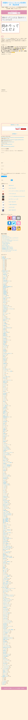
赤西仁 (4, 423)
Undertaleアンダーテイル (7, 626)
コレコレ (4, 517)
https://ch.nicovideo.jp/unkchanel (6, 144)
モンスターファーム (6, 654)
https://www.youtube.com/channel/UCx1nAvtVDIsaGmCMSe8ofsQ (12, 137)
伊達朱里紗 (5, 292)
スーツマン (5, 390)
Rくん (4, 426)
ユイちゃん (5, 357)
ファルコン (5, 370)
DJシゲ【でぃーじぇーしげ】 (13, 199)
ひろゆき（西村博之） (7, 561)
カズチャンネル (5, 301)
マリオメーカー (5, 636)
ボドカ (4, 304)
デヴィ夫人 (5, 425)
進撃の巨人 (5, 650)
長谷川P (4, 562)
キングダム (5, 648)
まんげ (4, 361)
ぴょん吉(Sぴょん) (6, 368)
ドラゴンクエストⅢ (6, 646)
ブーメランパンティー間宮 (7, 371)
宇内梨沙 (4, 285)
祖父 (4, 386)
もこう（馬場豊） (6, 581)
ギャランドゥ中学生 (6, 475)
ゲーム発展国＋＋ (6, 632)
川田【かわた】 (11, 185)
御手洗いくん (5, 412)
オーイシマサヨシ (6, 575)
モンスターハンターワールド (8, 596)
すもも (4, 434)
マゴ (4, 322)
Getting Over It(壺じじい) (7, 353)
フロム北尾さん (5, 502)
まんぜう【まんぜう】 (12, 188)
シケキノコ (5, 347)
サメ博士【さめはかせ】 (13, 204)
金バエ (4, 490)
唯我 (4, 567)
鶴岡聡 (4, 319)
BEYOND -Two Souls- (6, 600)
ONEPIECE (5, 627)
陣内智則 (4, 311)
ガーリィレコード (6, 313)
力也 (4, 439)
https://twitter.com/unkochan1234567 (7, 141)
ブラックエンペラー (6, 444)
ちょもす (4, 317)
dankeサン (5, 289)
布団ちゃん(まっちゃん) (7, 582)
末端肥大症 (5, 363)
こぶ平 (4, 397)
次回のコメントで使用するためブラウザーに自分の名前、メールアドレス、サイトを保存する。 (13, 174)
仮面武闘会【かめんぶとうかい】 (7, 248)
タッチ (4, 337)
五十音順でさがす (5, 258)
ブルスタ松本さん (6, 552)
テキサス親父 (5, 345)
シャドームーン (5, 392)
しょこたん (5, 400)
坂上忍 (4, 343)
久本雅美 (4, 342)
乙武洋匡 (4, 351)
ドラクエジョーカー (6, 630)
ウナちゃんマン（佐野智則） (8, 557)
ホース (4, 375)
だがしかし (5, 384)
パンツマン (5, 494)
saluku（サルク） (6, 512)
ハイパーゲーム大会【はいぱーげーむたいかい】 (17, 196)
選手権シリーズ (5, 671)
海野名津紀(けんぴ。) (6, 416)
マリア (4, 362)
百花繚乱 (4, 450)
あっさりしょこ (5, 474)
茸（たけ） (5, 346)
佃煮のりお (5, 381)
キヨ (4, 565)
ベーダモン (5, 373)
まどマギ (4, 651)
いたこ (4, 419)
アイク (4, 489)
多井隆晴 (4, 291)
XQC (4, 455)
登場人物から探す (5, 270)
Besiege (4, 628)
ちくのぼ (4, 485)
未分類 (3, 684)
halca (4, 367)
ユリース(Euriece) (6, 318)
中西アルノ (5, 277)
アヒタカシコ (5, 273)
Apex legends (5, 663)
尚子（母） (5, 571)
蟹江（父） (5, 570)
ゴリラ (4, 422)
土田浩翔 (4, 294)
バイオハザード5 (6, 601)
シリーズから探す (5, 668)
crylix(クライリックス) (7, 306)
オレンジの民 (5, 446)
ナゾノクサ (5, 387)
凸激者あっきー (5, 483)
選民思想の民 (5, 478)
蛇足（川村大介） (6, 583)
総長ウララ (5, 460)
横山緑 (4, 558)
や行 (4, 267)
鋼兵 (4, 553)
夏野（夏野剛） (5, 520)
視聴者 (3, 257)
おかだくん (5, 495)
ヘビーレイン (5, 617)
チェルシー (5, 385)
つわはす (4, 443)
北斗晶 (4, 436)
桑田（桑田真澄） (6, 519)
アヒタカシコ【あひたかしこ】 (7, 246)
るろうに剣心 (5, 616)
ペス (4, 374)
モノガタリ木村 (5, 563)
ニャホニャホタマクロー (7, 380)
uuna (4, 438)
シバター (4, 488)
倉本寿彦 (4, 350)
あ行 (4, 259)
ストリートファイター (7, 620)
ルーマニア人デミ (7, 38)
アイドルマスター (6, 608)
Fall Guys (4, 658)
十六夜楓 (4, 323)
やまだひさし (5, 585)
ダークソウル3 (5, 659)
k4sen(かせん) (5, 305)
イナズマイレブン (6, 622)
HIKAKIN (4, 481)
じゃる (4, 560)
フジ (4, 471)
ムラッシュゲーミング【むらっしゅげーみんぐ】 (17, 190)
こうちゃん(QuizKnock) (7, 327)
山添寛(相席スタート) (6, 280)
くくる (4, 402)
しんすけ (4, 445)
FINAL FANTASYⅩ (6, 655)
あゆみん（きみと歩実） (7, 532)
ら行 (4, 268)
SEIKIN (4, 499)
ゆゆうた (4, 542)
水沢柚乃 (4, 360)
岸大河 (4, 284)
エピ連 (4, 410)
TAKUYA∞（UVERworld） (7, 513)
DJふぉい (4, 279)
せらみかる (5, 540)
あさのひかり (5, 537)
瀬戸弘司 (4, 302)
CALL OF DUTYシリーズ (7, 590)
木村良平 (4, 334)
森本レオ (4, 431)
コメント (2, 152)
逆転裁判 (4, 607)
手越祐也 (4, 510)
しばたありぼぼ (5, 332)
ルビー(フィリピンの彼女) (7, 462)
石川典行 (4, 417)
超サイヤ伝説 (5, 591)
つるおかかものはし (6, 578)
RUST (4, 640)
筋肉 (4, 401)
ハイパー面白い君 (6, 376)
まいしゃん (5, 440)
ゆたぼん (4, 505)
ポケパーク (5, 611)
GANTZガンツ (5, 615)
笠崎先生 (4, 411)
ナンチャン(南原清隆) (6, 465)
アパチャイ (5, 523)
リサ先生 (4, 406)
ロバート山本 (5, 459)
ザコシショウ (5, 321)
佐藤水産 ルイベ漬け (15, 124)
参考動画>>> (14, 133)
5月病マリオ (5, 539)
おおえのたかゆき (6, 297)
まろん (4, 492)
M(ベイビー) (5, 409)
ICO (3, 592)
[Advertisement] (9, 101)
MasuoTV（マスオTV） (7, 530)
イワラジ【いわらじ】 (12, 193)
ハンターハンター (6, 667)
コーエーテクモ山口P (6, 551)
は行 (4, 265)
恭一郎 (4, 473)
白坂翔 (4, 325)
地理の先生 (5, 382)
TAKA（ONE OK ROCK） (7, 514)
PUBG (4, 634)
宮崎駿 (4, 429)
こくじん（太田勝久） (7, 576)
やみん (4, 329)
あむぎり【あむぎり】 (12, 209)
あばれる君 (5, 533)
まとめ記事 (4, 681)
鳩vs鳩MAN (5, 287)
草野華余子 (5, 293)
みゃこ (4, 544)
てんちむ (4, 491)
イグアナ (4, 420)
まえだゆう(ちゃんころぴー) (8, 452)
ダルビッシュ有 (5, 453)
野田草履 (4, 482)
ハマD (4, 366)
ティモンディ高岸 (6, 484)
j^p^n (4, 312)
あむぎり (4, 272)
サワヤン (4, 469)
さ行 (4, 262)
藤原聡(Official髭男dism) (7, 286)
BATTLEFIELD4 (5, 598)
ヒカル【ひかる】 (6, 508)
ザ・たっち (5, 282)
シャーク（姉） (5, 569)
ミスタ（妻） (5, 275)
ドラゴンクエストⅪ (6, 605)
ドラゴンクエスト (6, 666)
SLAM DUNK (5, 618)
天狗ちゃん (5, 430)
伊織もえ (4, 278)
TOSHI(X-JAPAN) (6, 448)
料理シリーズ (5, 670)
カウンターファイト (6, 589)
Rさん (4, 424)
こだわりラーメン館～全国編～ (8, 629)
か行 (4, 260)
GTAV (4, 597)
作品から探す (4, 587)
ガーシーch (5, 276)
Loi (3, 432)
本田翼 (4, 463)
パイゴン (4, 378)
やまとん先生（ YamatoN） (7, 547)
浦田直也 (4, 335)
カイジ (4, 661)
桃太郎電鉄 (5, 624)
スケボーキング (5, 527)
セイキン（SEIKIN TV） (7, 529)
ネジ (4, 509)
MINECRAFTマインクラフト (7, 638)
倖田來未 (4, 341)
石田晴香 (4, 338)
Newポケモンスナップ (7, 603)
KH (3, 315)
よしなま (4, 283)
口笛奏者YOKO (5, 497)
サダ (4, 348)
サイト (2, 169)
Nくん (4, 352)
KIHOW (4, 299)
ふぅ (4, 372)
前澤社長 (4, 470)
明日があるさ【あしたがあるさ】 (7, 247)
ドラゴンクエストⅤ (6, 606)
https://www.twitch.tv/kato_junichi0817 (7, 146)
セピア (4, 566)
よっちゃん (5, 586)
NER (4, 550)
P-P (3, 442)
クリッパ (4, 403)
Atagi (4, 456)
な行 (4, 264)
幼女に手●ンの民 (6, 500)
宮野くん (4, 355)
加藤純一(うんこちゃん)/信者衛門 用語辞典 (14, 4)
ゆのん (4, 480)
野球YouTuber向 (6, 504)
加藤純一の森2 (5, 639)
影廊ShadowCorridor (6, 647)
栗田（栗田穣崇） (6, 521)
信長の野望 (5, 641)
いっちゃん (5, 414)
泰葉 (4, 288)
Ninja (4, 451)
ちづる (4, 383)
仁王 (4, 657)
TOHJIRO (4, 458)
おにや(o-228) (5, 579)
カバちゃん (5, 404)
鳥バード (4, 314)
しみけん (4, 487)
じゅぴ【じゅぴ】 (12, 207)
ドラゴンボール (5, 610)
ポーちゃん (5, 559)
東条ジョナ (5, 413)
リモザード (5, 649)
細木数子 (4, 441)
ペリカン (4, 303)
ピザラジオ (4, 683)
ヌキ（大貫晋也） (6, 518)
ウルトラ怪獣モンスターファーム (8, 588)
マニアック (5, 680)
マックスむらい (5, 324)
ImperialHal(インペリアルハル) (8, 308)
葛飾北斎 (4, 274)
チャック (4, 468)
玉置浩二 (4, 298)
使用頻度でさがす (5, 676)
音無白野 (4, 407)
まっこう (4, 498)
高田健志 (4, 554)
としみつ (4, 326)
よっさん (4, 479)
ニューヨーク (5, 493)
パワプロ (4, 593)
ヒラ (4, 472)
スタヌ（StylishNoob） (7, 546)
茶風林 (4, 333)
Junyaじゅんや (5, 435)
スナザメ (4, 389)
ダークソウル (5, 619)
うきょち (4, 427)
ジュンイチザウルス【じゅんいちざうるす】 (9, 250)
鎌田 (4, 522)
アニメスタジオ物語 (6, 612)
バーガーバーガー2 (6, 660)
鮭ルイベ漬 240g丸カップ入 (19, 127)
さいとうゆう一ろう (6, 340)
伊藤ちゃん (5, 415)
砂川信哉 (4, 393)
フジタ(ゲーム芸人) (6, 449)
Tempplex (5, 307)
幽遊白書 (4, 652)
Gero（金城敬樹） (6, 543)
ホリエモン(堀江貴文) (6, 464)
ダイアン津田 (5, 295)
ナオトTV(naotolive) (6, 454)
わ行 (4, 269)
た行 (4, 263)
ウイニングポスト (6, 645)
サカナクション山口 (6, 524)
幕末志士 (4, 377)
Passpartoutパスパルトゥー (8, 637)
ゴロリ (4, 572)
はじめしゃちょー (6, 534)
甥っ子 (4, 531)
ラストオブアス (5, 635)
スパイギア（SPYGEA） (7, 548)
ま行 (4, 266)
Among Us (5, 625)
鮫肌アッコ (5, 568)
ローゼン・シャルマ (6, 503)
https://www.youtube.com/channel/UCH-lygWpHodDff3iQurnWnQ (12, 139)
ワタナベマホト (5, 461)
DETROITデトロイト (6, 631)
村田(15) (4, 358)
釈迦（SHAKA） (5, 549)
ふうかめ (4, 316)
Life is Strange (5, 609)
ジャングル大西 (5, 511)
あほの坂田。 (5, 421)
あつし (4, 536)
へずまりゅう (5, 507)
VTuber (3, 256)
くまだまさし (5, 501)
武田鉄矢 (4, 433)
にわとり (4, 399)
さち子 (4, 396)
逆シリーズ (5, 673)
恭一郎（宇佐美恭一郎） (7, 538)
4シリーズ (5, 674)
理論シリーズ (5, 675)
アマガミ (4, 664)
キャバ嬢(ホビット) (6, 405)
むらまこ (4, 331)
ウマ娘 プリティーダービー (7, 599)
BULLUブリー (5, 602)
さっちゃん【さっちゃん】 (6, 251)
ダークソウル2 (5, 614)
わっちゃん (5, 354)
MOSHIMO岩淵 (5, 541)
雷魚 (4, 356)
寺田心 (4, 344)
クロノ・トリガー (6, 642)
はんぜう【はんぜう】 (12, 201)
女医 (4, 391)
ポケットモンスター (6, 665)
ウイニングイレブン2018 (7, 621)
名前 (2, 162)
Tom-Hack (5, 573)
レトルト (4, 395)
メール (2, 165)
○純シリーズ (5, 669)
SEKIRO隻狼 (5, 656)
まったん (4, 364)
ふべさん (4, 365)
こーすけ (4, 577)
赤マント (4, 644)
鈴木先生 (4, 394)
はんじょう (5, 580)
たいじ (4, 296)
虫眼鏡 (4, 328)
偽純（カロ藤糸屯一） (7, 556)
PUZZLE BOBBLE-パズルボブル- (8, 595)
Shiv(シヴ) (4, 309)
